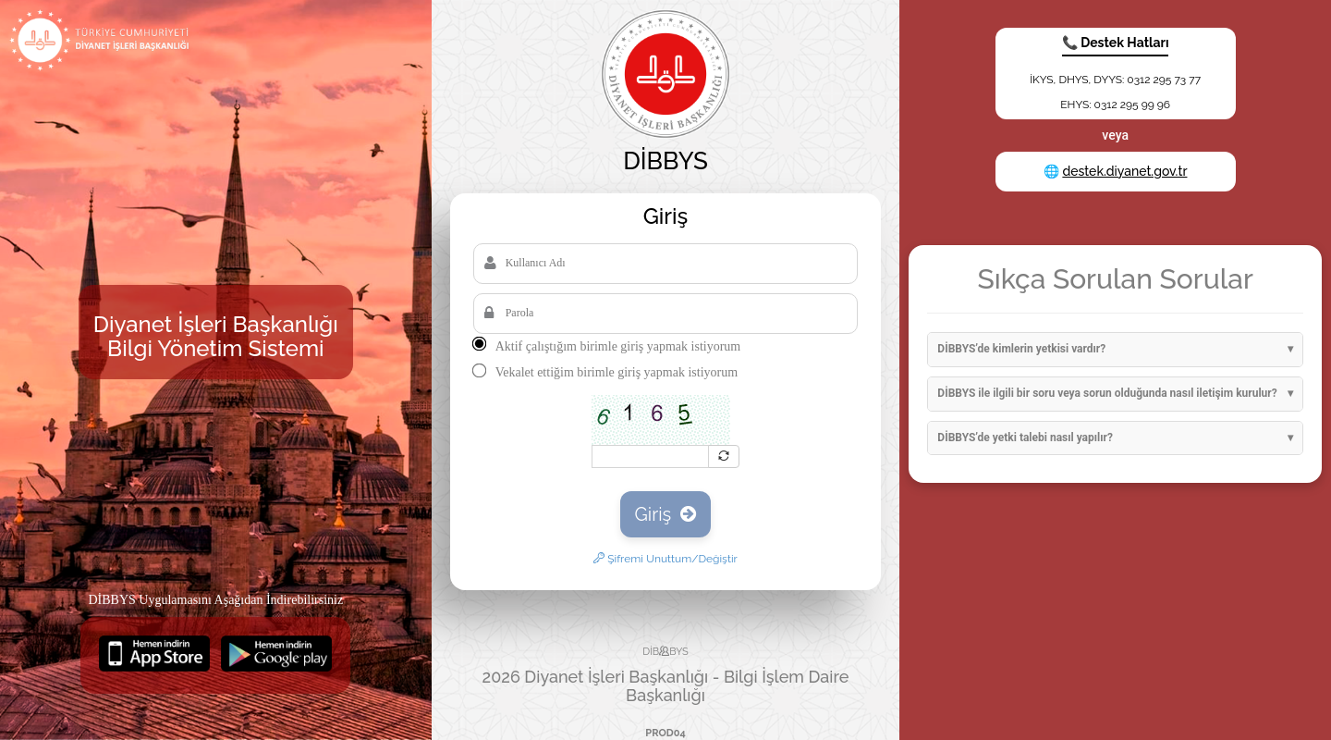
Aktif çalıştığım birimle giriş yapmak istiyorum (618, 346)
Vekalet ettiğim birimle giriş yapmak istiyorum (616, 372)
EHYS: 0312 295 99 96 (1115, 104)
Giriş (666, 514)
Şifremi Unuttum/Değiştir (665, 558)
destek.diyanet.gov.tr (1124, 171)
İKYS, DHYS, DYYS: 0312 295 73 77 (1115, 79)
